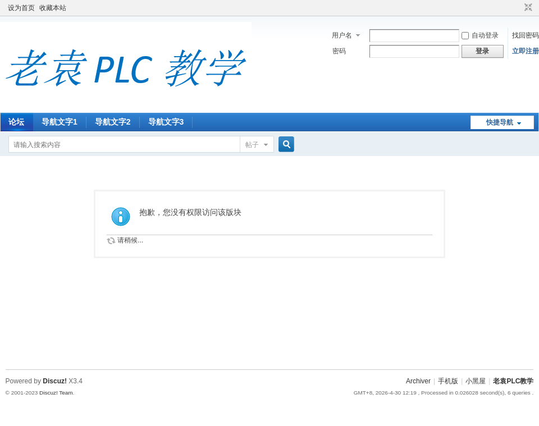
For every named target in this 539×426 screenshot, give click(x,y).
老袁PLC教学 (513, 381)
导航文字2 (113, 121)
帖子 (252, 145)
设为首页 (21, 8)
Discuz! (55, 381)
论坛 (16, 121)
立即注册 (525, 51)
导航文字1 (59, 121)
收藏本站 (52, 8)
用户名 (342, 35)
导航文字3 (166, 121)
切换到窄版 (526, 8)
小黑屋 (475, 381)
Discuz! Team (56, 393)
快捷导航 (499, 122)
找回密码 (525, 35)
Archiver (418, 381)
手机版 (448, 381)
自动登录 (480, 35)
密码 (339, 51)
